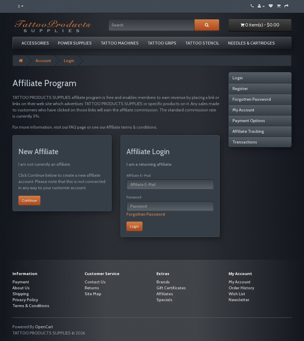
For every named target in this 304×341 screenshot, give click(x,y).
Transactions (244, 142)
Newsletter (239, 299)
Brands (163, 282)
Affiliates (164, 293)
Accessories (35, 43)
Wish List (237, 293)
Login (69, 60)
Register (240, 88)
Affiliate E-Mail (138, 175)
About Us (21, 288)
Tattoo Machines (120, 43)
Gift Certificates (171, 288)
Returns (92, 288)
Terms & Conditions (30, 305)
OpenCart (44, 326)
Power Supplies (75, 43)
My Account (243, 110)
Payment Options (248, 120)
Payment (20, 282)
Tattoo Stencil (202, 43)
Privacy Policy (25, 299)
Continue (29, 200)
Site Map (93, 293)
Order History (241, 288)
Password (133, 197)
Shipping (20, 293)
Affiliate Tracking (248, 131)
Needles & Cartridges (251, 43)
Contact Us (95, 282)
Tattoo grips (162, 43)
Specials (164, 299)
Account (43, 60)
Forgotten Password (145, 214)
